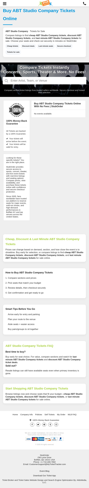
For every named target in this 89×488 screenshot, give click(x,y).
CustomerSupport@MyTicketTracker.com (47, 464)
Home (15, 414)
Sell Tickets (49, 414)
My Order (61, 414)
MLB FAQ (72, 414)
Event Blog (44, 471)
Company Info (26, 414)
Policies (38, 414)
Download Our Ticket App (44, 475)
